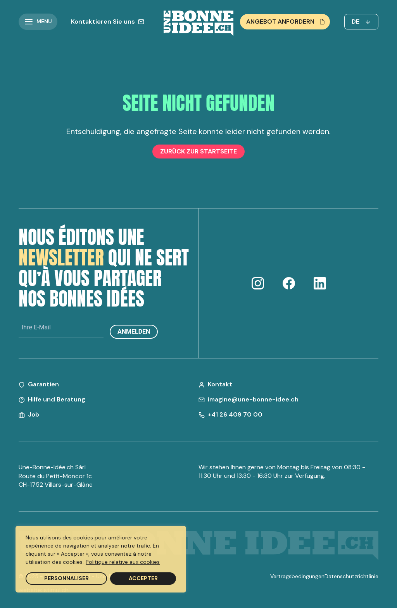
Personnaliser (66, 578)
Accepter (143, 578)
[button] (38, 22)
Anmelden (133, 331)
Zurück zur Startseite (198, 151)
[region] (101, 559)
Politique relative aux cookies (123, 561)
